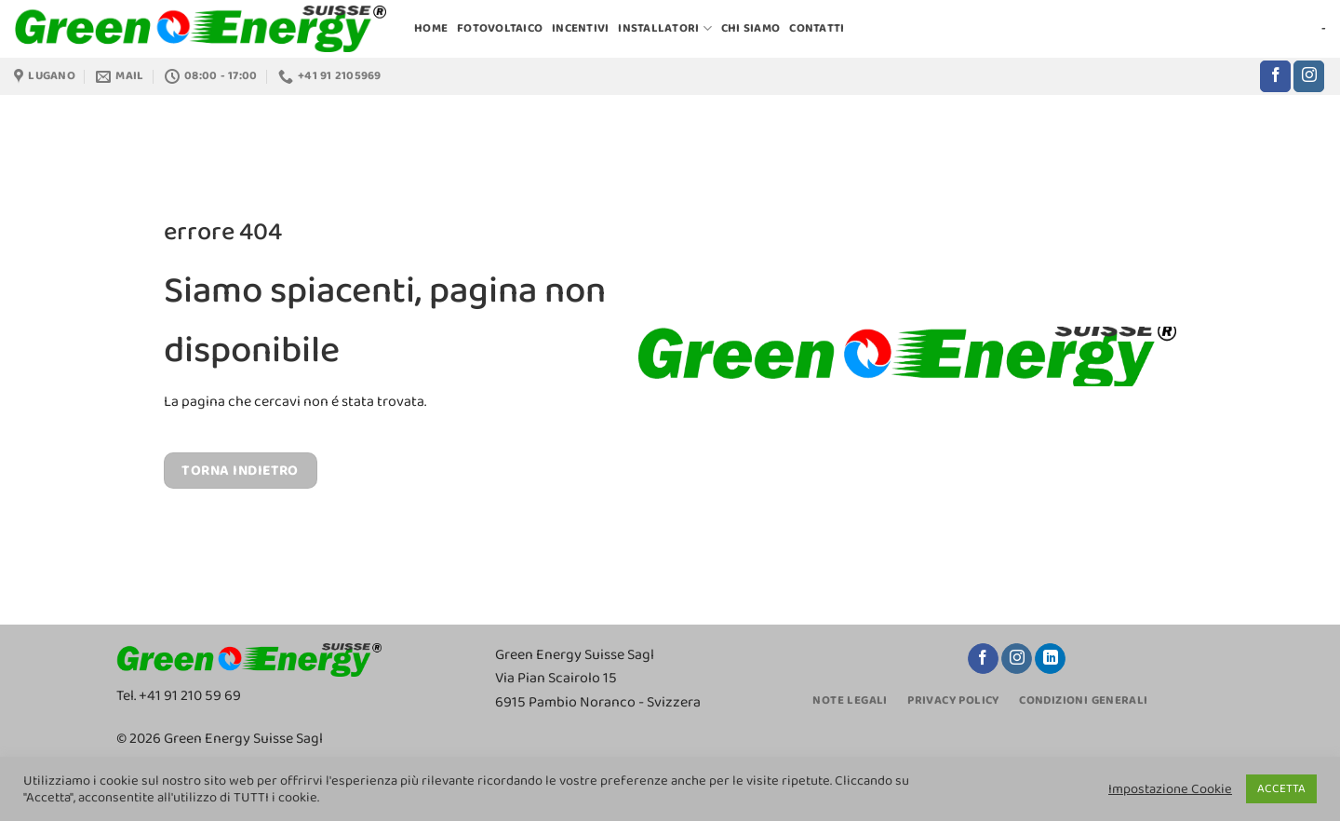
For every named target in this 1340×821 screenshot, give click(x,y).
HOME (431, 28)
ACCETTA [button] (1281, 789)
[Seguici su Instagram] (1308, 76)
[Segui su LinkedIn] (1050, 659)
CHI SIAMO (750, 28)
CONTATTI (816, 28)
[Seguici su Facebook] (1275, 76)
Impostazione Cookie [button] (1170, 789)
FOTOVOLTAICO (500, 28)
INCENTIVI (580, 28)
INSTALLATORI (665, 28)
